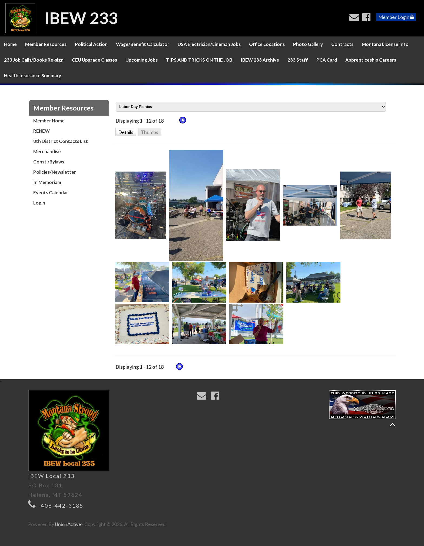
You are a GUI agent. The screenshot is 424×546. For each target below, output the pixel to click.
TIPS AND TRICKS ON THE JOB (199, 60)
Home (10, 44)
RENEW (41, 131)
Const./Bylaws (48, 162)
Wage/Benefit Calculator (142, 44)
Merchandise (47, 151)
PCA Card (326, 60)
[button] (126, 131)
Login (39, 203)
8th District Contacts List (60, 141)
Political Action (91, 44)
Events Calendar (50, 192)
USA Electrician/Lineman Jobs (209, 44)
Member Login (396, 17)
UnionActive (68, 524)
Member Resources (46, 44)
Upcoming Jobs (141, 60)
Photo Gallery (308, 44)
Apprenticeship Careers (370, 60)
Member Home (49, 120)
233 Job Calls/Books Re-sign (34, 60)
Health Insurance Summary (32, 75)
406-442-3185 (62, 505)
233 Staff (297, 60)
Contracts (342, 44)
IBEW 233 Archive (260, 60)
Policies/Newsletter (54, 172)
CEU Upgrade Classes (94, 60)
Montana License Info (385, 44)
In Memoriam (47, 182)
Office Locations (267, 44)
